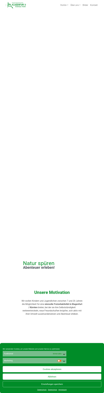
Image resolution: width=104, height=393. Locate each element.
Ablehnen (52, 376)
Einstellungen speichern (52, 384)
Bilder (85, 5)
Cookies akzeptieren (52, 369)
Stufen (63, 5)
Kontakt (94, 5)
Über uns (74, 5)
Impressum (62, 390)
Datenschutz (42, 390)
